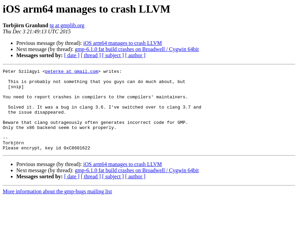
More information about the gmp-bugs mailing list (57, 208)
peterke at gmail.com (71, 72)
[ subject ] (113, 55)
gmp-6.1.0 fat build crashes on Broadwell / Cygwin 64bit (137, 49)
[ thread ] (91, 55)
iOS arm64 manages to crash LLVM (122, 43)
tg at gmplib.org (67, 25)
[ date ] (71, 55)
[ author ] (135, 55)
